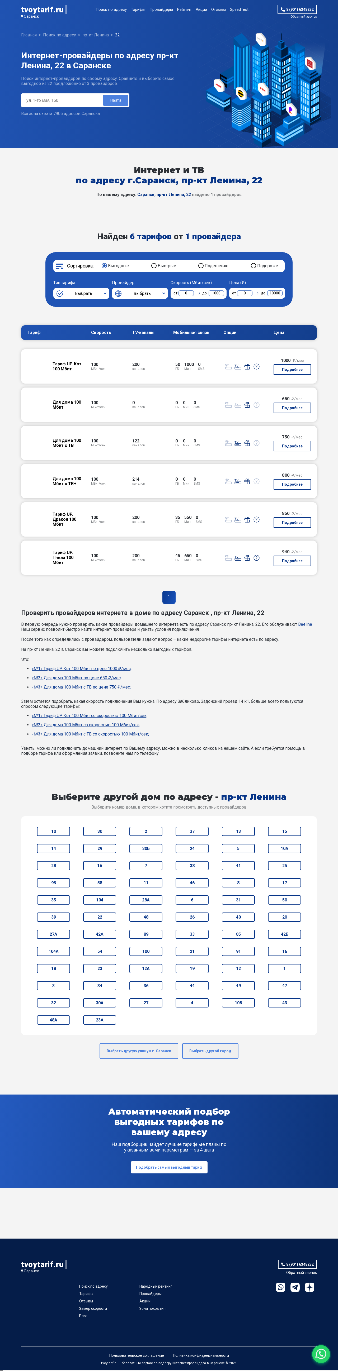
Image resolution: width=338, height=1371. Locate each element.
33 (192, 935)
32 (53, 1003)
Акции (201, 9)
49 (238, 986)
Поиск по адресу (111, 9)
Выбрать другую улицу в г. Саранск (139, 1052)
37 (192, 832)
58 (99, 883)
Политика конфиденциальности (201, 1356)
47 (284, 986)
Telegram (295, 1288)
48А (53, 1020)
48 (146, 917)
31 (238, 900)
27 (146, 1003)
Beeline (305, 625)
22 (99, 917)
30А (100, 1003)
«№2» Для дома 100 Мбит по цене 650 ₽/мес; (76, 678)
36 (146, 986)
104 (99, 900)
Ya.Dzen (309, 1288)
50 (284, 900)
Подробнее (292, 370)
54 (99, 952)
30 (99, 832)
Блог (83, 1317)
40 (238, 917)
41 (238, 866)
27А (53, 935)
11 (146, 883)
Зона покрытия (152, 1309)
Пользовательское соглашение (136, 1356)
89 (146, 935)
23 (99, 969)
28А (146, 900)
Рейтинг (184, 9)
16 (284, 952)
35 (53, 900)
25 (284, 866)
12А (146, 969)
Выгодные (118, 266)
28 (53, 866)
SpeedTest (239, 9)
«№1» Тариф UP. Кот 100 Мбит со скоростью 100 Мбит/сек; (89, 716)
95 (53, 883)
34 (99, 986)
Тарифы (138, 9)
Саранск (31, 16)
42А (100, 935)
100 (145, 952)
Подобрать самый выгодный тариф (169, 1168)
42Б (284, 935)
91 (238, 952)
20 (284, 917)
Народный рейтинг (155, 1287)
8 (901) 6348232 (300, 9)
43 (284, 1003)
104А (54, 952)
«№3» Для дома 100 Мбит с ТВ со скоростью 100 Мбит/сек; (90, 734)
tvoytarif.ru (42, 9)
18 (53, 969)
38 (192, 866)
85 (238, 935)
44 (192, 986)
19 (192, 969)
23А (100, 1020)
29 (99, 849)
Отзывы (218, 9)
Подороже (267, 266)
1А (99, 866)
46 (192, 883)
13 (238, 832)
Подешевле (216, 266)
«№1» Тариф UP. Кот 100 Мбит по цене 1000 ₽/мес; (82, 669)
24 (192, 849)
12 (238, 969)
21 (192, 952)
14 (53, 849)
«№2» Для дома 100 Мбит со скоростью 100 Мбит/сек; (86, 725)
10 (53, 832)
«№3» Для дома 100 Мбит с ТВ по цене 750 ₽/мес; (81, 687)
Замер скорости (93, 1309)
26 (192, 917)
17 (284, 883)
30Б (146, 849)
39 (53, 917)
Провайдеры (161, 9)
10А (284, 849)
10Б (238, 1003)
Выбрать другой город (210, 1052)
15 (284, 832)
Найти (115, 100)
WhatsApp (280, 1288)
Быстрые (167, 266)
